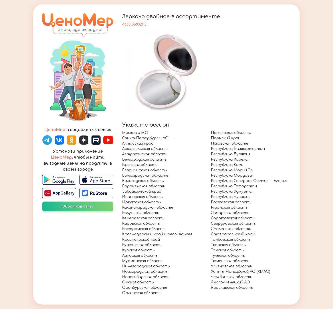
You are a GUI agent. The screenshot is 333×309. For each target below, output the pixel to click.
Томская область (227, 250)
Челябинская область (231, 277)
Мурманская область (143, 261)
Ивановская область (142, 197)
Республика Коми (227, 165)
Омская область (138, 282)
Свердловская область (233, 224)
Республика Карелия (230, 160)
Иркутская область (141, 202)
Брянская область (139, 165)
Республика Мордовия (232, 176)
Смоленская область (231, 229)
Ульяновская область (231, 266)
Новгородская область (144, 272)
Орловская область (141, 293)
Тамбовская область (231, 240)
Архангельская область (145, 149)
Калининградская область (147, 208)
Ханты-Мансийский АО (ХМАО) (240, 272)
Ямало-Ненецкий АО (230, 282)
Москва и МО (135, 133)
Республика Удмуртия (232, 192)
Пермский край (225, 138)
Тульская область (228, 256)
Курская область (138, 250)
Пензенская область (231, 133)
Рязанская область (229, 208)
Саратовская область (233, 218)
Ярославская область (232, 288)
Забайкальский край (141, 192)
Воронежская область (143, 186)
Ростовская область (231, 202)
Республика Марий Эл (232, 170)
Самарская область (230, 213)
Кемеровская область (143, 218)
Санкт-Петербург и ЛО (145, 138)
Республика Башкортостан (238, 149)
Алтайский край (137, 143)
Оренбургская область (144, 288)
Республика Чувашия (230, 197)
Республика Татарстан (234, 186)
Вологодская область (143, 181)
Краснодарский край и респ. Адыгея (157, 234)
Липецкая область (140, 256)
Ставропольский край (233, 234)
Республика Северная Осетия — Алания (249, 181)
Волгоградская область (145, 176)
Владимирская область (144, 170)
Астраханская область (144, 154)
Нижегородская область (146, 266)
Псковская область (229, 143)
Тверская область (228, 245)
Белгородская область (144, 160)
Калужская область (140, 213)
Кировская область (141, 224)
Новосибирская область (145, 277)
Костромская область (144, 229)
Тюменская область (230, 261)
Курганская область (141, 245)
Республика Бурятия (230, 154)
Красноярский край (141, 240)
